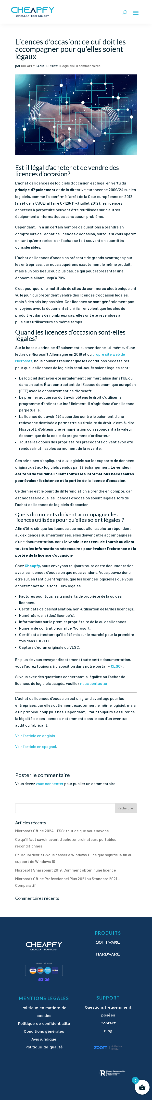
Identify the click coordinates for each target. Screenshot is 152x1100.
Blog (108, 1031)
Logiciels (67, 66)
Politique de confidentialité (44, 1023)
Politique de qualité (44, 1047)
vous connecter (49, 783)
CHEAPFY (28, 66)
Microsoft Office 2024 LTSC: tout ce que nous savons (62, 830)
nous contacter (93, 683)
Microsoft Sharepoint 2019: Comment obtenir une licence (65, 870)
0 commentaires (88, 66)
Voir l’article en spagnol (35, 746)
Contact (108, 1023)
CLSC (116, 666)
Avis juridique (43, 1039)
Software (108, 943)
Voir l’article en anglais (35, 735)
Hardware (108, 955)
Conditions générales (44, 1031)
